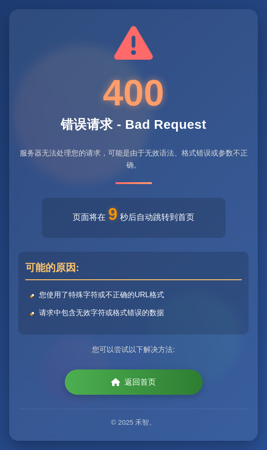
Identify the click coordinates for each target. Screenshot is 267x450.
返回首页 (133, 382)
